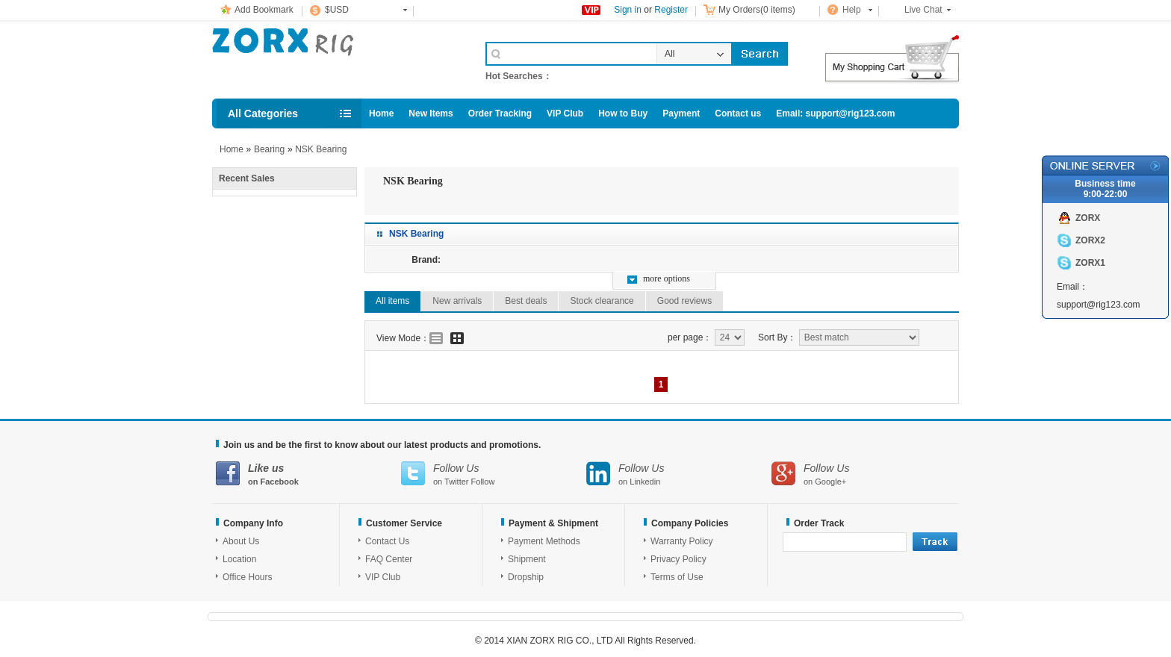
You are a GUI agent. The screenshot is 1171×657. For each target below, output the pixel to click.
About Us (241, 541)
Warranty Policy (681, 541)
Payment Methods (544, 541)
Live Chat (923, 9)
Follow (483, 481)
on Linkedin (678, 473)
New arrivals (457, 301)
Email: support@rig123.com (835, 113)
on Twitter (493, 473)
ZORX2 (1090, 240)
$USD (337, 9)
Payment (681, 113)
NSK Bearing (321, 149)
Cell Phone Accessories (333, 58)
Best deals (526, 301)
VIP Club (565, 113)
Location (239, 559)
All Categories (263, 113)
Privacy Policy (678, 559)
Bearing (269, 149)
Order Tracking (500, 113)
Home (381, 113)
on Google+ (864, 473)
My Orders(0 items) (756, 9)
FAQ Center (388, 559)
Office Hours (247, 577)
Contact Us (387, 541)
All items (392, 301)
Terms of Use (676, 577)
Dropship (526, 577)
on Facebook (308, 473)
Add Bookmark (263, 9)
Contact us (738, 113)
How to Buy (622, 113)
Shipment (527, 559)
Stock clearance (601, 301)
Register (671, 9)
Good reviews (684, 301)
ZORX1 (1090, 263)
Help (851, 9)
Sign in (628, 9)
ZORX (1087, 218)
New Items (431, 113)
